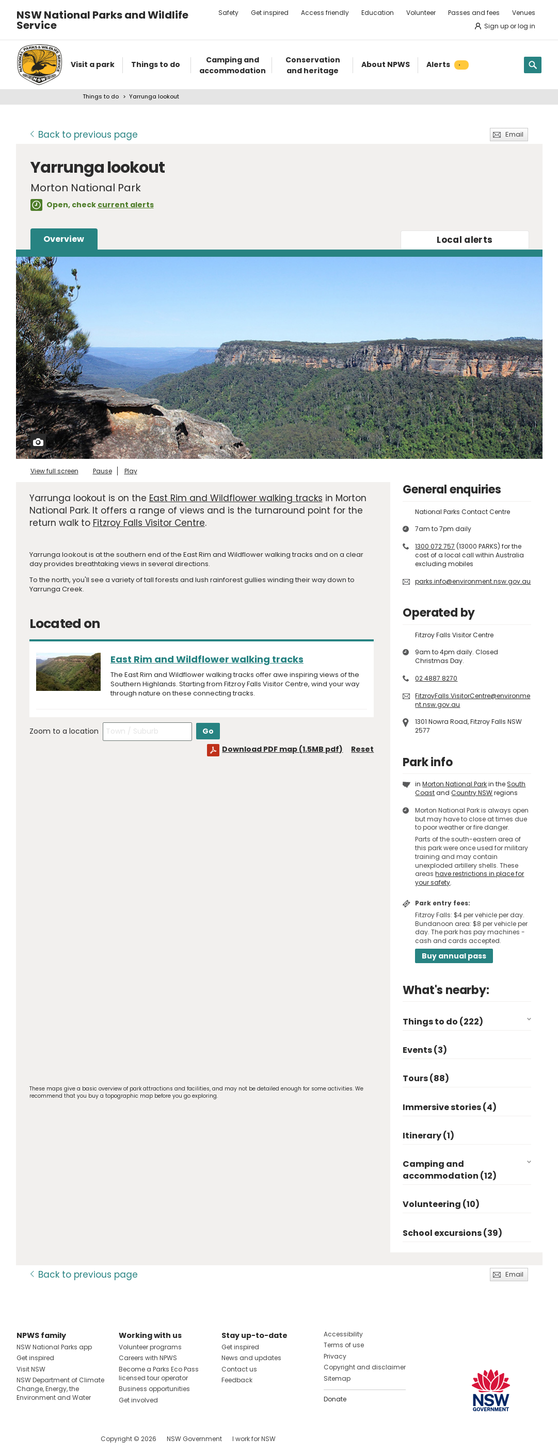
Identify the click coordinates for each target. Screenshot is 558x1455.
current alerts (126, 205)
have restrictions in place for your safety (469, 878)
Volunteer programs (150, 1347)
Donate (335, 1399)
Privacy (335, 1356)
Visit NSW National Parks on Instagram (48, 1438)
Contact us (239, 1369)
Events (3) (425, 1050)
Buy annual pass (454, 956)
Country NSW (471, 792)
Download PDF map (282, 749)
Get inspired (270, 12)
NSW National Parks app (54, 1347)
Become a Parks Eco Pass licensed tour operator (159, 1373)
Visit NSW (31, 1369)
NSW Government (194, 1438)
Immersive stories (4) (450, 1107)
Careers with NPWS (148, 1357)
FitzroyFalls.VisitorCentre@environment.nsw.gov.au (472, 700)
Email (514, 134)
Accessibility (343, 1334)
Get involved (138, 1400)
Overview (63, 239)
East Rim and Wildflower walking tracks (236, 498)
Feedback (236, 1380)
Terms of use (344, 1345)
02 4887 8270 (436, 678)
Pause (102, 471)
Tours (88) (426, 1078)
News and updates (251, 1357)
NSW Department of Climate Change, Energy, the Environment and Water (60, 1389)
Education (377, 12)
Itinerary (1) (428, 1136)
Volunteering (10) (441, 1204)
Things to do (101, 96)
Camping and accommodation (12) (450, 1169)
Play (130, 471)
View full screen (54, 471)
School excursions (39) (452, 1233)
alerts (464, 240)
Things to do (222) (443, 1022)
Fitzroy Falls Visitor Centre (149, 523)
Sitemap (337, 1378)
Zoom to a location (64, 731)
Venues (523, 12)
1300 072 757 (435, 546)
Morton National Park (454, 784)
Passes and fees (474, 12)
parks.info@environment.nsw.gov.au (473, 581)
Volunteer (421, 12)
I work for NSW (254, 1438)
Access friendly (325, 12)
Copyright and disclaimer (365, 1367)
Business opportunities (154, 1388)
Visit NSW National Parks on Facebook (26, 1438)
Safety (228, 12)
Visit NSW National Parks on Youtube (70, 1438)
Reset (362, 749)
